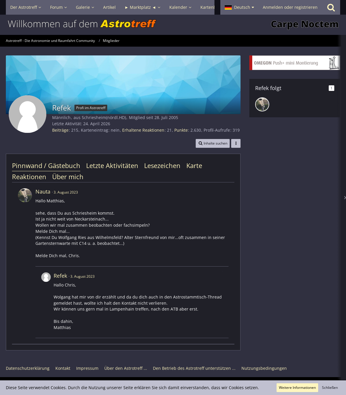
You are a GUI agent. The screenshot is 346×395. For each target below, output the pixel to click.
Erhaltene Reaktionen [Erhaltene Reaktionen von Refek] (143, 130)
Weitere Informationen (297, 387)
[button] (239, 7)
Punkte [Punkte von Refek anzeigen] (181, 130)
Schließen (330, 387)
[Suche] (331, 7)
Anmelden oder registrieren (290, 7)
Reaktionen (29, 176)
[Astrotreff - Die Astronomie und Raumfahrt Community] (173, 24)
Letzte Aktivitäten (112, 165)
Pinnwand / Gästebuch (46, 165)
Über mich (67, 176)
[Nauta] (262, 104)
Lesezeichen (162, 165)
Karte (194, 165)
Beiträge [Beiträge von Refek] (60, 130)
